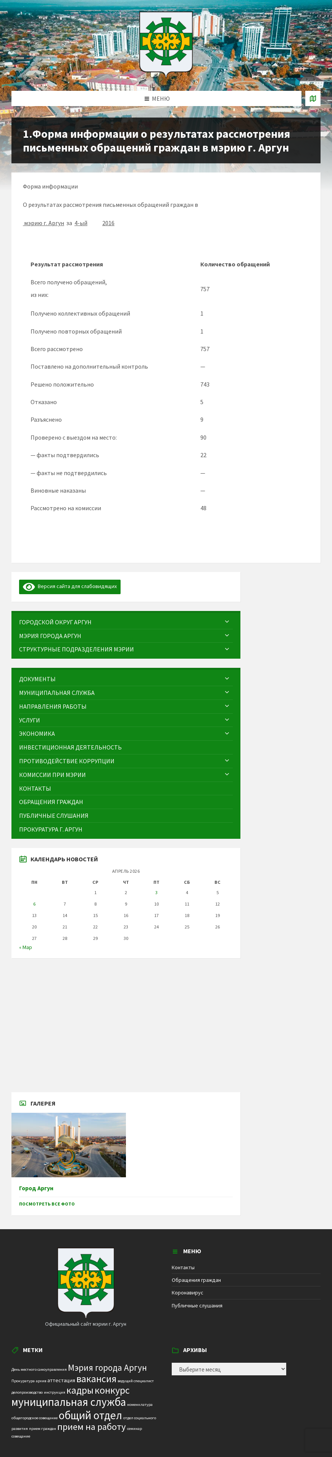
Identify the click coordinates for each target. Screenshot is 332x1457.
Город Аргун (36, 1188)
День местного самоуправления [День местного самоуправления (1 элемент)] (39, 1369)
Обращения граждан (196, 1279)
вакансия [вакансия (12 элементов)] (96, 1378)
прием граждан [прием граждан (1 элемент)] (42, 1428)
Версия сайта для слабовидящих (70, 586)
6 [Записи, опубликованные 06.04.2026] (34, 904)
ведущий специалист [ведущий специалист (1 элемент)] (136, 1380)
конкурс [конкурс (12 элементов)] (112, 1390)
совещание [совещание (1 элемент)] (20, 1436)
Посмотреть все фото (47, 1204)
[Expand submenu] (227, 622)
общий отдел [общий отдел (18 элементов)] (90, 1415)
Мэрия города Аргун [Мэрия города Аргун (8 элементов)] (107, 1367)
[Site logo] (166, 76)
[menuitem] (126, 622)
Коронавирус (187, 1292)
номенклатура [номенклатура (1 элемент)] (140, 1404)
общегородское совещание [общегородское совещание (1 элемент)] (34, 1417)
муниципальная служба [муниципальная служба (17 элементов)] (68, 1402)
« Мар (25, 947)
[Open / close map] (313, 98)
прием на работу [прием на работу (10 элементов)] (91, 1427)
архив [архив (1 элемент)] (41, 1380)
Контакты (183, 1267)
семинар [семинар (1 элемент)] (134, 1428)
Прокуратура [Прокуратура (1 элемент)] (23, 1380)
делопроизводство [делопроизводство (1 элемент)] (27, 1392)
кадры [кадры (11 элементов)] (79, 1390)
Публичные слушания (197, 1305)
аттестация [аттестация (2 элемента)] (61, 1380)
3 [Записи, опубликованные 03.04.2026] (156, 892)
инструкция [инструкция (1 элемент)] (54, 1392)
